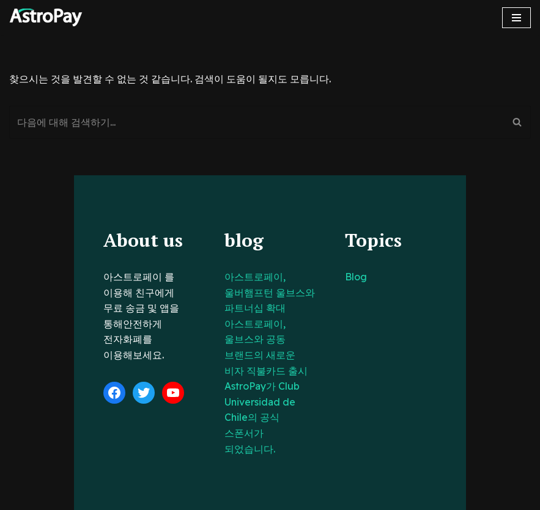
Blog (381, 277)
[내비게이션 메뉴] (516, 17)
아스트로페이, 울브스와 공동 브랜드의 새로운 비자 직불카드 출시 (266, 323)
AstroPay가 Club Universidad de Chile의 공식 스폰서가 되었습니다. (266, 370)
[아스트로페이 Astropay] (46, 17)
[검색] (256, 122)
